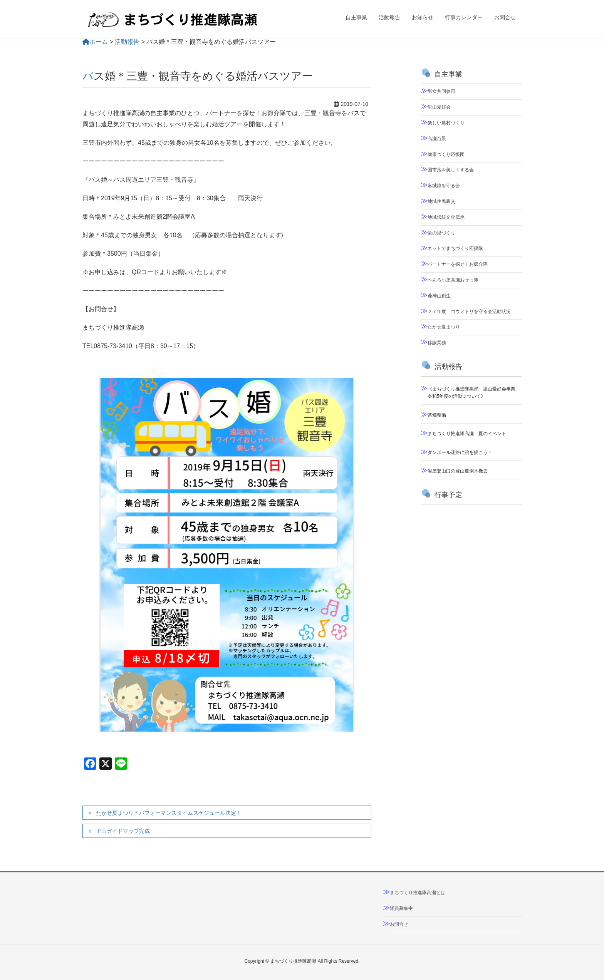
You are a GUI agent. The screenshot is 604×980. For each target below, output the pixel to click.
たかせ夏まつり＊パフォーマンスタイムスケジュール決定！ (169, 813)
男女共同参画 (441, 91)
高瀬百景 (437, 138)
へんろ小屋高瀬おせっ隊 (453, 280)
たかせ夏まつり (444, 327)
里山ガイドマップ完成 (123, 831)
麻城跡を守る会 (444, 185)
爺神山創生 (439, 295)
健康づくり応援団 (446, 154)
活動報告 (127, 42)
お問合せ (399, 924)
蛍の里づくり (441, 233)
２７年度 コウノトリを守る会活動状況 (469, 311)
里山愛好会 (439, 107)
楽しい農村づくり (446, 123)
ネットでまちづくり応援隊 (455, 248)
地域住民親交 (441, 201)
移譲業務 (437, 342)
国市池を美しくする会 (451, 170)
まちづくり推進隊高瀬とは (417, 892)
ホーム (95, 42)
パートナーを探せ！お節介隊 (458, 264)
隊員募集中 (401, 908)
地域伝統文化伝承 (446, 217)
